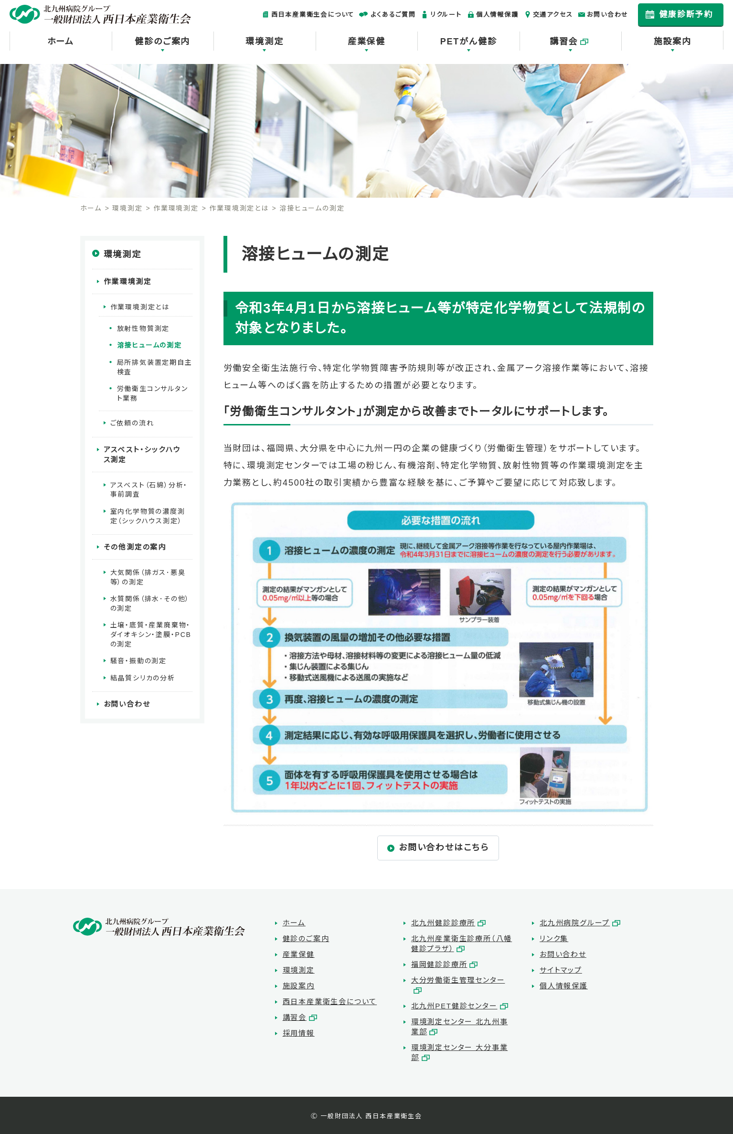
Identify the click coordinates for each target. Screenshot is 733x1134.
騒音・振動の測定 (138, 658)
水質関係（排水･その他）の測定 (150, 601)
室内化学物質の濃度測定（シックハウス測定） (147, 514)
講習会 (564, 41)
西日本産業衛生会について (313, 14)
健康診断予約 (686, 14)
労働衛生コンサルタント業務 (152, 392)
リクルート (446, 14)
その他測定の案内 (135, 545)
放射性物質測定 (143, 327)
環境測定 (264, 41)
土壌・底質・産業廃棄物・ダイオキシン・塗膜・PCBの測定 (150, 632)
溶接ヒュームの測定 (149, 345)
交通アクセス (553, 14)
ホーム (60, 41)
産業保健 (366, 41)
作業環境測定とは (238, 208)
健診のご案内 (162, 41)
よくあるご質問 (393, 14)
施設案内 (672, 41)
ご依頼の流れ (132, 422)
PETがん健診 (468, 41)
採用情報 (299, 1033)
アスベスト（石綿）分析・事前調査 (149, 488)
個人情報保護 (497, 14)
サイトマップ (561, 970)
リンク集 (554, 938)
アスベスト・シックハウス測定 (146, 453)
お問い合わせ (607, 14)
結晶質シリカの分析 (142, 675)
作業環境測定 (176, 208)
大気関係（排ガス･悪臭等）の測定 (148, 574)
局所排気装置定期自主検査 (154, 366)
